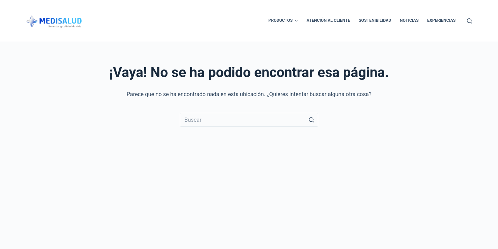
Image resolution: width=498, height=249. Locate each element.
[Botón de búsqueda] (311, 120)
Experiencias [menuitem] (441, 20)
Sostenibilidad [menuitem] (375, 20)
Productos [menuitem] (283, 21)
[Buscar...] (249, 120)
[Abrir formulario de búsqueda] (469, 21)
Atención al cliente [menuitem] (328, 20)
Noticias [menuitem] (409, 20)
